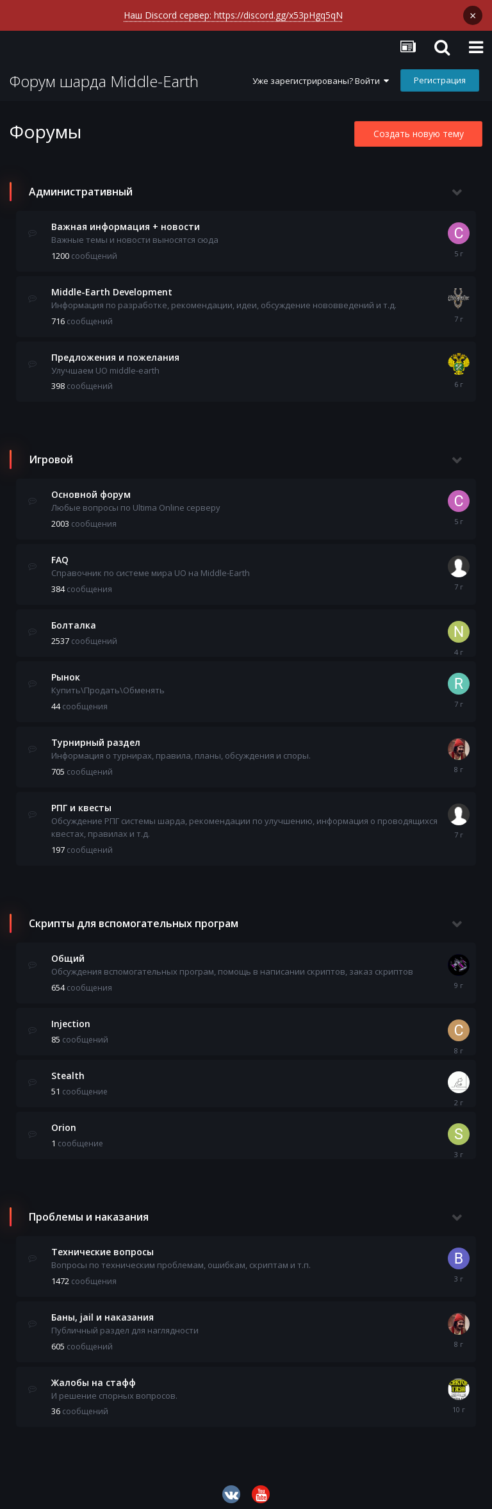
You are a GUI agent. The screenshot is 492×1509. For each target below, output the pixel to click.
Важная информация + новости (125, 217)
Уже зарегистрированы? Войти (320, 72)
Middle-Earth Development (111, 283)
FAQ (60, 551)
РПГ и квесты (81, 799)
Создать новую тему (418, 125)
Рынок (65, 668)
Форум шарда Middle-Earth (104, 72)
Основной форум (91, 485)
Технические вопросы (102, 1243)
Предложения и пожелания (115, 348)
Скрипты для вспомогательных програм (133, 914)
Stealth (68, 1066)
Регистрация (440, 71)
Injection (70, 1015)
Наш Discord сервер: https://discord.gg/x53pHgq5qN (233, 15)
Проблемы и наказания (89, 1208)
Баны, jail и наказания (102, 1308)
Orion (63, 1118)
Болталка (73, 616)
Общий (68, 949)
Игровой (51, 450)
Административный (81, 183)
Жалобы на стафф (93, 1373)
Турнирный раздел (95, 733)
